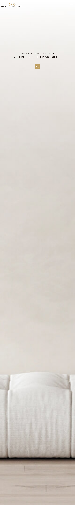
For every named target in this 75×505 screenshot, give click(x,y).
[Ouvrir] (37, 66)
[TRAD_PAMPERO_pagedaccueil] (11, 7)
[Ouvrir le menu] (72, 4)
